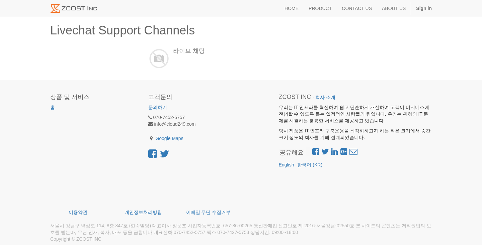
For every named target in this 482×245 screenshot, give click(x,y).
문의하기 (157, 107)
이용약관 (78, 212)
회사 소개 (325, 97)
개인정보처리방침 (143, 212)
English (286, 164)
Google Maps (169, 138)
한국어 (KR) (309, 164)
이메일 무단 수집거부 (208, 212)
